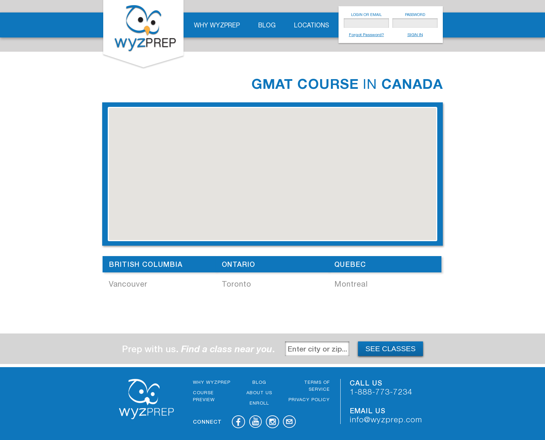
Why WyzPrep (217, 25)
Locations (311, 25)
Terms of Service (317, 386)
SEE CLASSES (390, 349)
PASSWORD (415, 14)
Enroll (259, 403)
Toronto (236, 283)
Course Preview (204, 396)
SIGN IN (415, 34)
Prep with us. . (198, 349)
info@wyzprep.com (386, 419)
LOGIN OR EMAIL (366, 14)
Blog (267, 25)
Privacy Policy (309, 399)
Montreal (351, 283)
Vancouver (128, 283)
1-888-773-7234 (381, 391)
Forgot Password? (366, 34)
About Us (259, 392)
